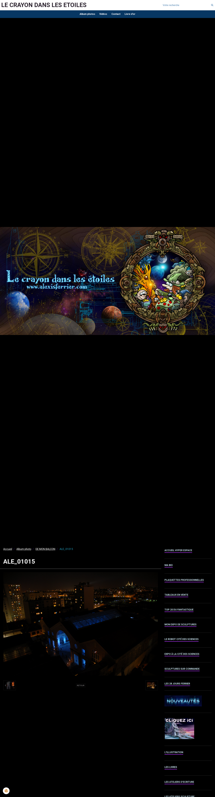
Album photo (23, 549)
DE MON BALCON (45, 549)
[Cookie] (6, 790)
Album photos (87, 14)
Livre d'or (130, 14)
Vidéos (103, 14)
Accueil (7, 549)
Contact (116, 14)
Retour (80, 685)
